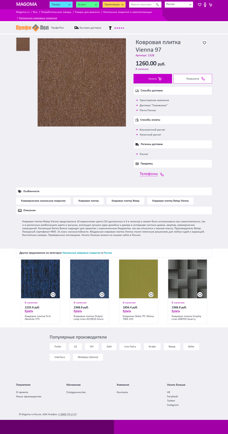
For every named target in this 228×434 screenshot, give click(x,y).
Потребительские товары (56, 12)
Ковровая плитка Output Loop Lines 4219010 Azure (88, 318)
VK (168, 392)
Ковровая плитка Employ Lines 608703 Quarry (186, 318)
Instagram (173, 405)
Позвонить (192, 78)
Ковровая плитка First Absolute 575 (38, 318)
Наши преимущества (28, 396)
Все (35, 12)
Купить (153, 78)
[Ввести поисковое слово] (141, 5)
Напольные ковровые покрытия (38, 18)
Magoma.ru (23, 12)
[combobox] (179, 5)
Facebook (172, 396)
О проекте (22, 392)
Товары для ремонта (87, 12)
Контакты (122, 392)
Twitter (171, 400)
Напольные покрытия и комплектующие (127, 12)
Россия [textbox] (170, 4)
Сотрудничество (76, 392)
